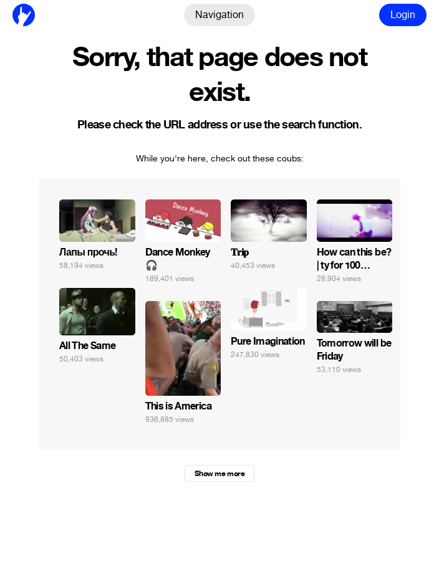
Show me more (219, 474)
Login (402, 14)
